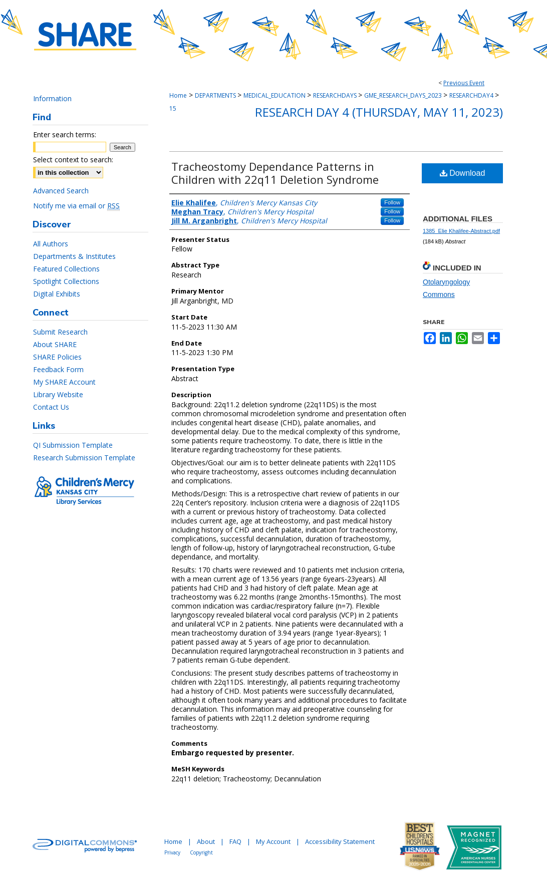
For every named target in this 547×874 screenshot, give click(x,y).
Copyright (201, 852)
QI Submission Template (73, 445)
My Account (273, 841)
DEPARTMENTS (216, 95)
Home (178, 95)
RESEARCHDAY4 (472, 95)
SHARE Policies (57, 357)
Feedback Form (58, 369)
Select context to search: (73, 159)
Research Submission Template (84, 457)
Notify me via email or (76, 205)
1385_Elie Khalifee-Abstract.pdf (461, 231)
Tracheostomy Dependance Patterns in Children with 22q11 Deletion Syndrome (275, 173)
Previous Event (463, 83)
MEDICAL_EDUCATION (275, 95)
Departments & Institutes (74, 256)
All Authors (50, 243)
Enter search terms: (64, 134)
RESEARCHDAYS (335, 95)
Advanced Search (61, 190)
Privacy (172, 852)
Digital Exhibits (56, 294)
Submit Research (60, 332)
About (206, 841)
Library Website (58, 394)
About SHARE (55, 344)
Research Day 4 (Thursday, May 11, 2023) (379, 112)
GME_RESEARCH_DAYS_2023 (403, 95)
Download (462, 173)
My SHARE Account (64, 382)
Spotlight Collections (66, 281)
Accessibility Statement (340, 841)
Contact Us (51, 407)
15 (172, 108)
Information (52, 98)
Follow (392, 202)
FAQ (235, 841)
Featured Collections (66, 268)
